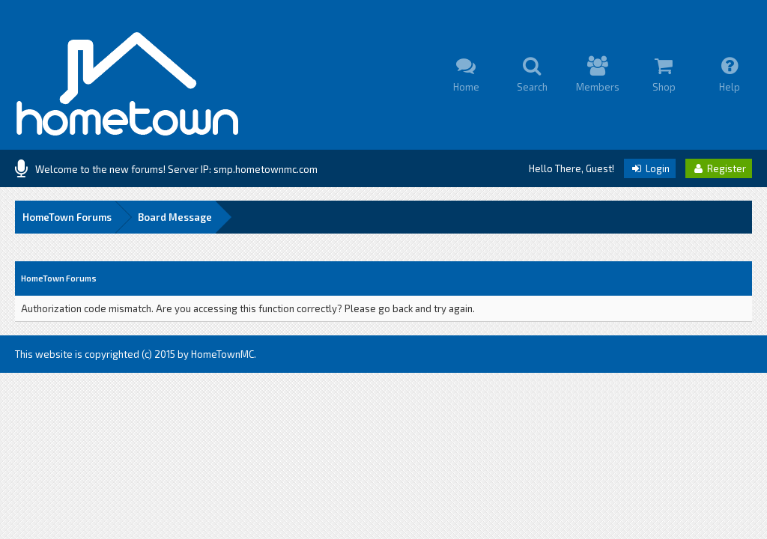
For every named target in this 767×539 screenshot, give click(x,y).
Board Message (175, 217)
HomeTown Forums (67, 217)
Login (650, 168)
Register (718, 168)
